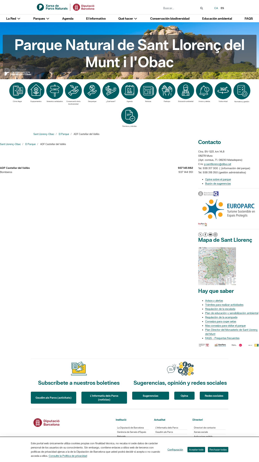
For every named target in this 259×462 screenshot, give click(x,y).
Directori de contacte (205, 427)
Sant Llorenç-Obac (43, 134)
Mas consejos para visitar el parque (225, 325)
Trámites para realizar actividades (224, 304)
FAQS (249, 18)
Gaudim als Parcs (164, 432)
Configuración (175, 449)
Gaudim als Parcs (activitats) (54, 397)
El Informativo (96, 18)
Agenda (67, 18)
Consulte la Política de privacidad (68, 455)
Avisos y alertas (214, 300)
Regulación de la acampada (221, 317)
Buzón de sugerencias (218, 183)
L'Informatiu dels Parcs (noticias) (104, 397)
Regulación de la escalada (220, 309)
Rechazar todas (218, 449)
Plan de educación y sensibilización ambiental (231, 313)
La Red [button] (13, 18)
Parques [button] (41, 18)
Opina (184, 395)
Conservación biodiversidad (170, 18)
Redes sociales (214, 395)
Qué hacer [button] (128, 18)
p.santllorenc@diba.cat (217, 164)
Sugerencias (150, 395)
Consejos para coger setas (220, 321)
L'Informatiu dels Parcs (166, 427)
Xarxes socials (201, 432)
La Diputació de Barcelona (130, 427)
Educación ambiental (217, 18)
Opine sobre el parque (218, 179)
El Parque (64, 134)
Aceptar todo (196, 449)
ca (216, 8)
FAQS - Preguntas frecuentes (222, 338)
